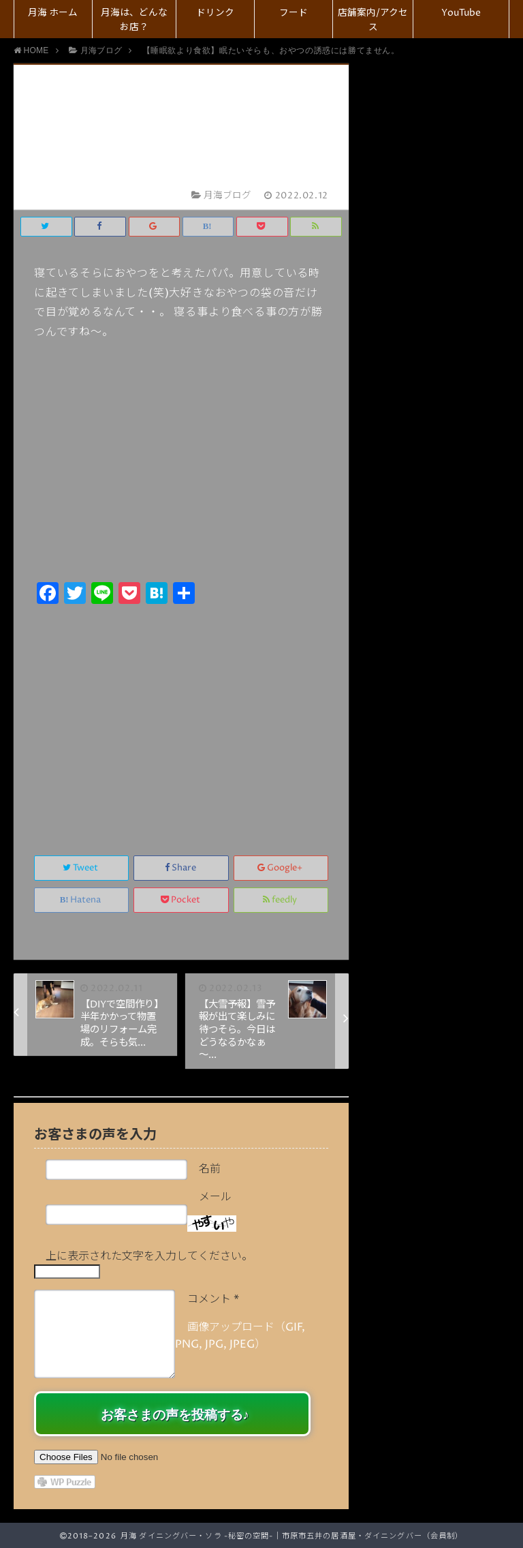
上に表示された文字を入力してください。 (149, 1256)
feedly (281, 900)
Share (181, 868)
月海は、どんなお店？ (134, 20)
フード (293, 13)
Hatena (82, 900)
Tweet (81, 868)
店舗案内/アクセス (373, 20)
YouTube (461, 13)
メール (215, 1196)
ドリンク (215, 13)
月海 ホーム (53, 13)
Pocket (181, 900)
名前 (210, 1169)
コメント (213, 1299)
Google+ (280, 868)
